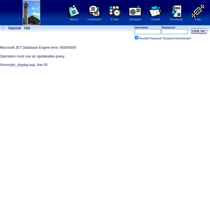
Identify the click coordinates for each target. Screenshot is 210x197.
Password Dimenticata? (176, 38)
